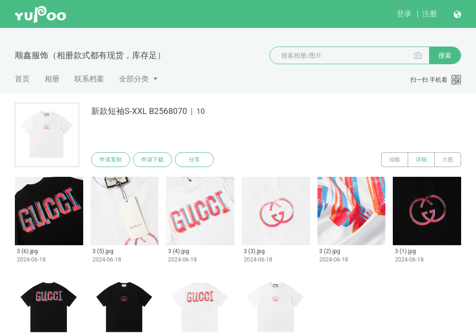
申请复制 (110, 159)
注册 (429, 13)
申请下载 (152, 159)
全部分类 (134, 78)
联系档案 (89, 78)
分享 (194, 159)
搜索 (444, 55)
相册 (52, 78)
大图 (447, 159)
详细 (421, 159)
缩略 (394, 159)
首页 (22, 78)
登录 (404, 13)
